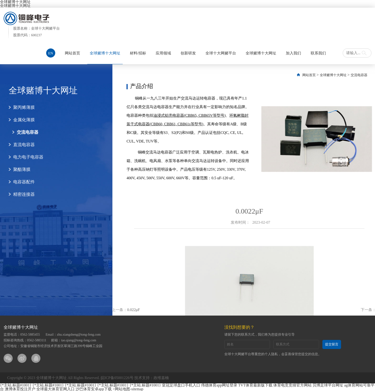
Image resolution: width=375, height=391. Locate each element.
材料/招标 (138, 53)
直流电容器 (19, 144)
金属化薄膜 (19, 119)
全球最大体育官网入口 (55, 389)
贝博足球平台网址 (328, 385)
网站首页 (72, 53)
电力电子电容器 (23, 157)
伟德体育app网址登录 (219, 385)
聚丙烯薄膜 (19, 107)
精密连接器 (19, 194)
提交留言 (331, 344)
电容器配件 (19, 182)
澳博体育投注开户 (20, 389)
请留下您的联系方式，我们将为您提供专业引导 (259, 334)
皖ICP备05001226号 (117, 378)
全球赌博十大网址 (15, 6)
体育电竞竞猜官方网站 (292, 385)
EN (50, 53)
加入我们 (293, 53)
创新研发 (188, 53)
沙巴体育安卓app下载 (94, 389)
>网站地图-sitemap (128, 389)
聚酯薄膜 (17, 169)
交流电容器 (22, 132)
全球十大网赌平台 (220, 53)
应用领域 (163, 53)
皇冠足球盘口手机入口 (181, 385)
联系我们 (318, 53)
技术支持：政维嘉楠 (151, 378)
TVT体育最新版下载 (255, 385)
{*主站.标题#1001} (15, 385)
